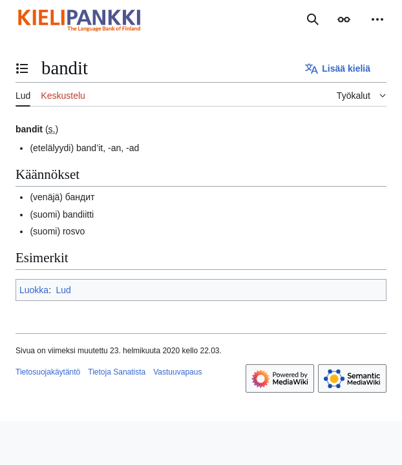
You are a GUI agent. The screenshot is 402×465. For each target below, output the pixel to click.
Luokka (33, 290)
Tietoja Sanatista (116, 372)
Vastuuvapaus (177, 372)
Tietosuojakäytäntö (48, 372)
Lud (63, 290)
